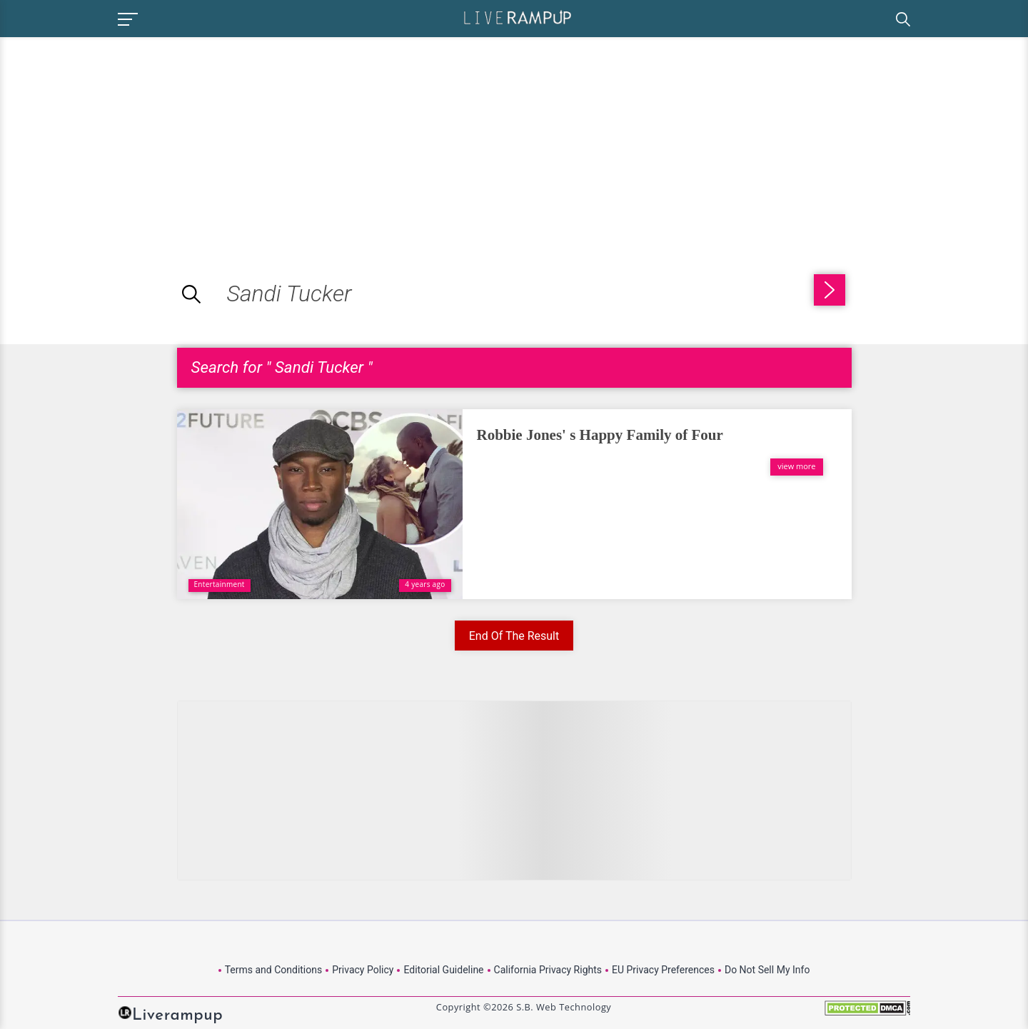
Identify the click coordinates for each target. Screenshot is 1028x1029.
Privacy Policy (362, 969)
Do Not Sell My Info (767, 969)
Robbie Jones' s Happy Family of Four (600, 434)
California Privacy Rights (548, 969)
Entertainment (219, 584)
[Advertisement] (120, 137)
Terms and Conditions (274, 969)
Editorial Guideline (443, 969)
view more (796, 466)
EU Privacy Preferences (663, 969)
